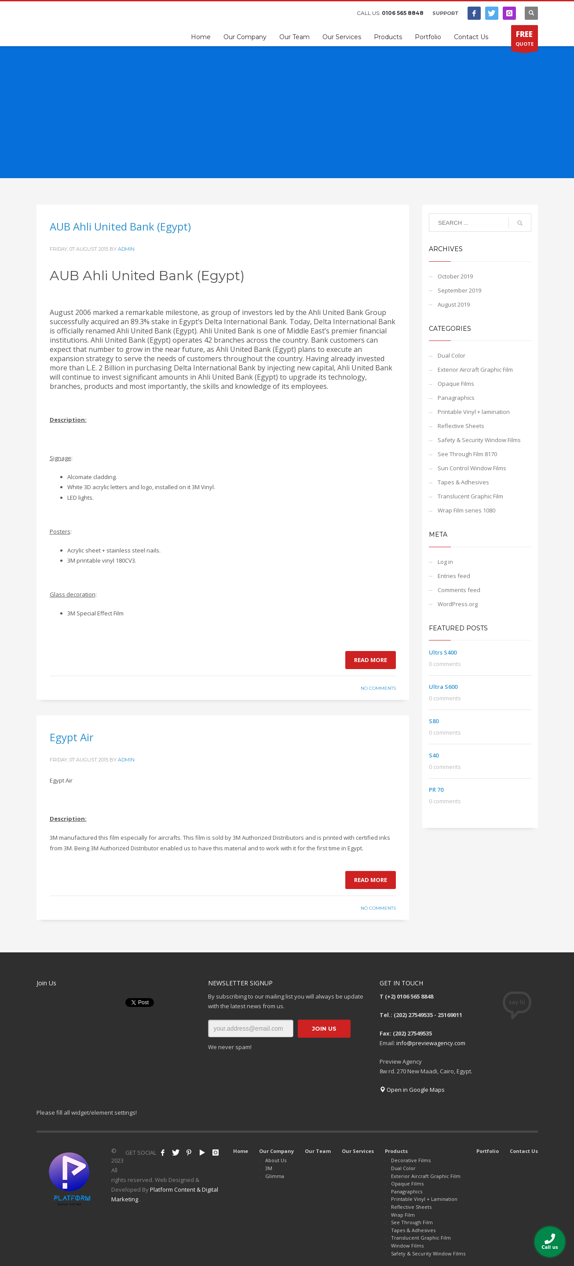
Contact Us (524, 1151)
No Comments (378, 688)
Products (396, 1151)
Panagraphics (456, 398)
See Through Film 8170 (467, 454)
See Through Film (412, 1222)
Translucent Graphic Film (470, 496)
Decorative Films (411, 1160)
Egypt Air (72, 737)
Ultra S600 (443, 687)
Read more (370, 660)
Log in (445, 562)
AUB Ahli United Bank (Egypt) (120, 226)
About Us (275, 1160)
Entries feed (454, 576)
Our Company (276, 1151)
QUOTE (524, 40)
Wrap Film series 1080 (466, 510)
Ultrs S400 (443, 652)
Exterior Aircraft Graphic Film (475, 369)
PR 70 (436, 790)
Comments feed (459, 590)
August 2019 (454, 304)
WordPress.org (458, 604)
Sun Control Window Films (472, 468)
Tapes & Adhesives (463, 482)
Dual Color (451, 355)
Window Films (407, 1245)
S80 (434, 721)
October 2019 (455, 276)
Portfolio (487, 1151)
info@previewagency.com (430, 1043)
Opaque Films (456, 384)
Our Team (318, 1151)
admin (126, 249)
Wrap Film (403, 1214)
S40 (434, 755)
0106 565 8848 (403, 13)
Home (240, 1151)
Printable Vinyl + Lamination (424, 1199)
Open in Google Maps (412, 1090)
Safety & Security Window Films (479, 440)
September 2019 (459, 290)
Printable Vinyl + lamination (474, 412)
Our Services (358, 1151)
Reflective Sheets (461, 426)
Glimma (274, 1176)
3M (268, 1168)
